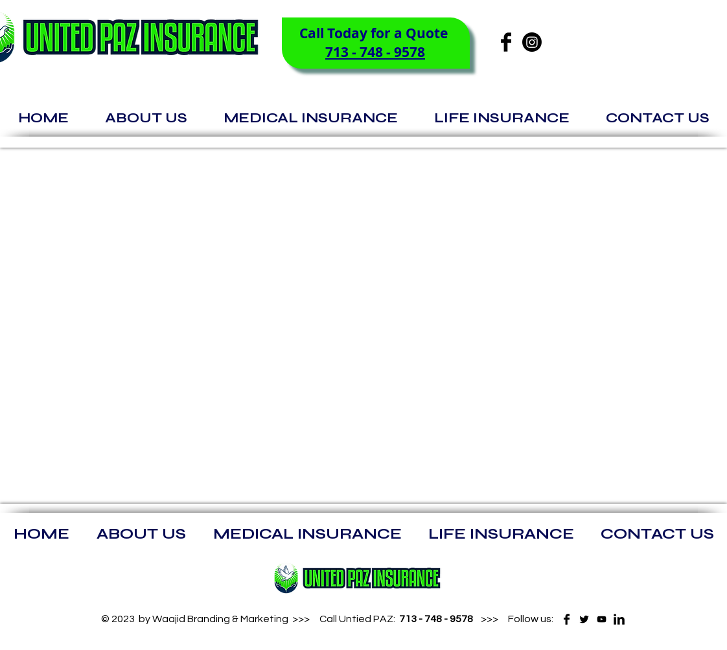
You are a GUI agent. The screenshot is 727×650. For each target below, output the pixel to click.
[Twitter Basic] (584, 619)
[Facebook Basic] (506, 42)
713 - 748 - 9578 (375, 52)
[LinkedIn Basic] (619, 619)
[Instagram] (532, 42)
